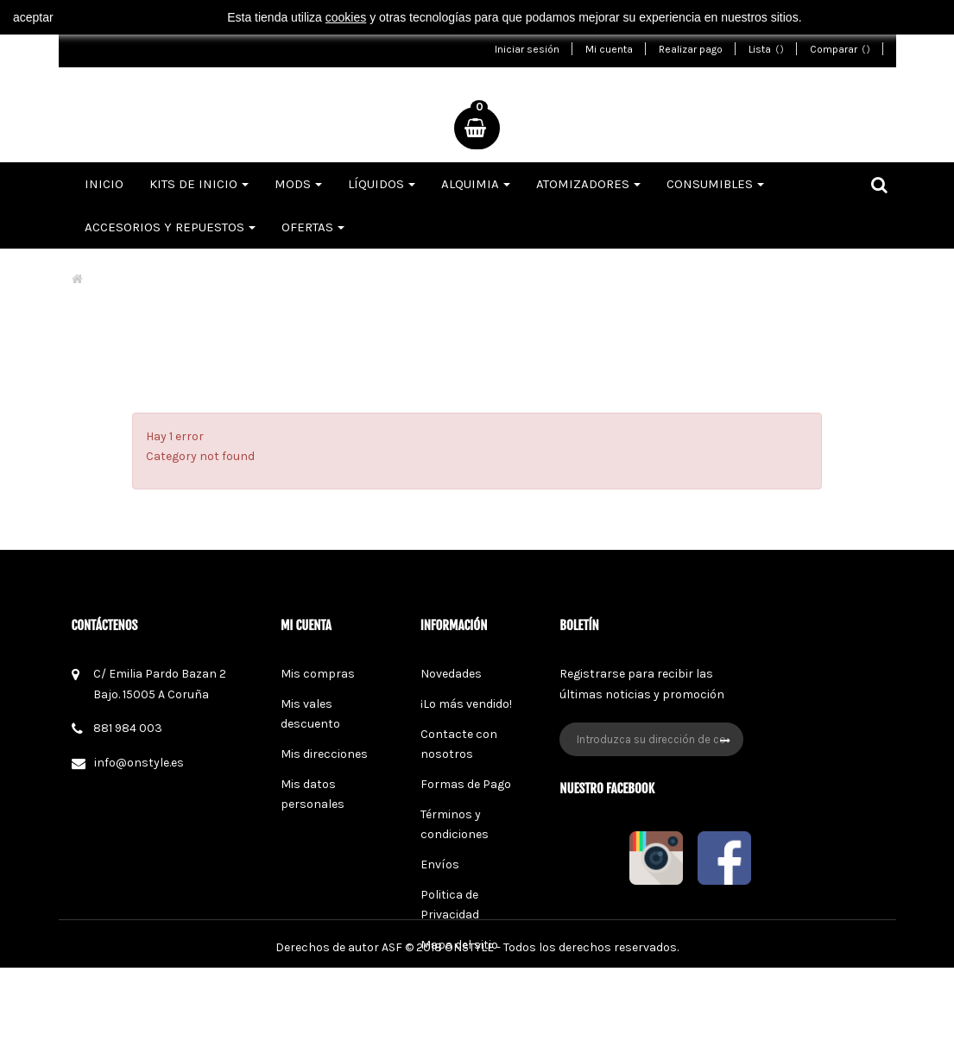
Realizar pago (691, 49)
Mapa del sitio (459, 944)
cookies (345, 17)
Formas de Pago (465, 784)
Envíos (439, 864)
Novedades (451, 673)
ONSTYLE (469, 1039)
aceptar (33, 17)
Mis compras (318, 673)
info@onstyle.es (139, 762)
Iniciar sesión (527, 49)
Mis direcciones (324, 754)
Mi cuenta (609, 49)
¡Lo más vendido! (466, 704)
